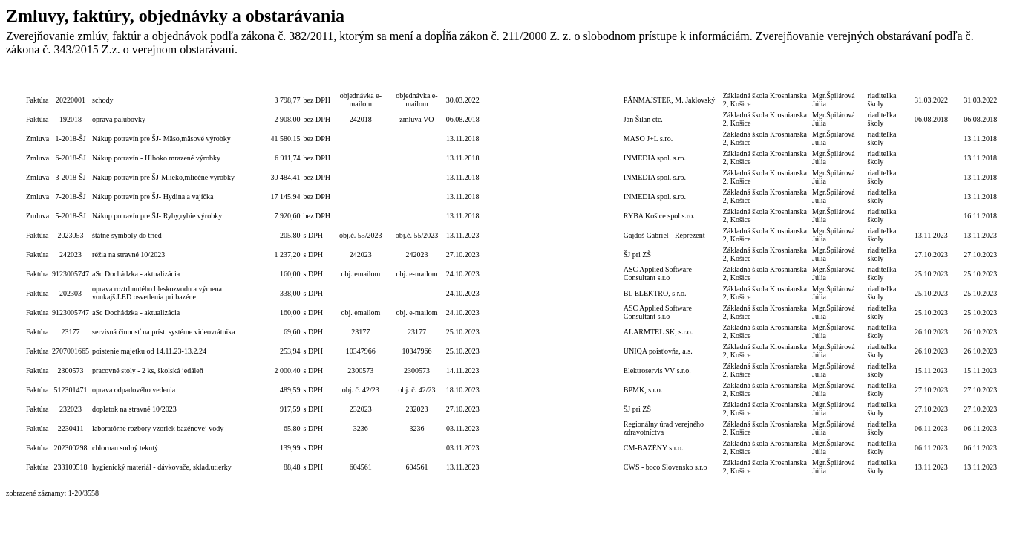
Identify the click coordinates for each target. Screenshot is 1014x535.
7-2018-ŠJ (71, 196)
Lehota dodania (539, 80)
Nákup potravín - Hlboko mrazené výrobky (156, 158)
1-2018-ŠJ (71, 138)
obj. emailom (360, 274)
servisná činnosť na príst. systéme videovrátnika (163, 332)
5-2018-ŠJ (71, 216)
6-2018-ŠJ (71, 158)
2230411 (71, 428)
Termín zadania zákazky (592, 80)
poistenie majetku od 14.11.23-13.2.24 (149, 351)
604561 (361, 467)
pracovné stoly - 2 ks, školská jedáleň (147, 370)
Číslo (70, 81)
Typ (37, 81)
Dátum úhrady (931, 80)
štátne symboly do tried (127, 235)
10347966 (361, 351)
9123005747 (70, 274)
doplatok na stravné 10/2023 (134, 409)
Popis (172, 81)
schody (102, 100)
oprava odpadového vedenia (133, 390)
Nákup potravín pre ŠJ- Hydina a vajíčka (152, 196)
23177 (71, 332)
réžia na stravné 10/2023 (128, 254)
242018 (361, 119)
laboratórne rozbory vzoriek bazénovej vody (157, 428)
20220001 (70, 100)
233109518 (71, 467)
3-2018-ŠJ (71, 177)
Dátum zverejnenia (980, 80)
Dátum (463, 81)
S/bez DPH (317, 80)
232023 (70, 409)
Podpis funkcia (887, 80)
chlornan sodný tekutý (125, 448)
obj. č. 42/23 (360, 390)
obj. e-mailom (416, 274)
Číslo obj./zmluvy (360, 80)
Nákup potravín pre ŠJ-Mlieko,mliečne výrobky (163, 177)
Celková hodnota (278, 80)
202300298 (71, 448)
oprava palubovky (118, 119)
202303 (70, 293)
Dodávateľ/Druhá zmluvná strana (671, 80)
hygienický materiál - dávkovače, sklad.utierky (162, 467)
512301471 (71, 390)
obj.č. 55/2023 (360, 235)
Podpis (838, 81)
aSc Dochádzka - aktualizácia (136, 274)
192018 (70, 119)
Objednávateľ (766, 81)
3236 (360, 428)
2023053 (71, 235)
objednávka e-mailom (361, 99)
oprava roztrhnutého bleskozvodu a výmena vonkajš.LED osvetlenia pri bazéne (157, 293)
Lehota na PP (500, 80)
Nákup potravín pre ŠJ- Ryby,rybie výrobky (157, 216)
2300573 (71, 370)
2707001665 (70, 351)
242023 (70, 254)
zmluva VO (416, 119)
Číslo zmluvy (416, 81)
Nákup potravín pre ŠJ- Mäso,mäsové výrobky (161, 138)
